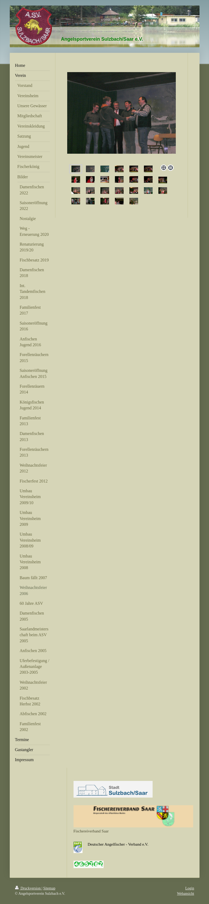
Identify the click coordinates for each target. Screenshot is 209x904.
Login (189, 888)
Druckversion (28, 888)
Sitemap (49, 888)
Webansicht (185, 894)
